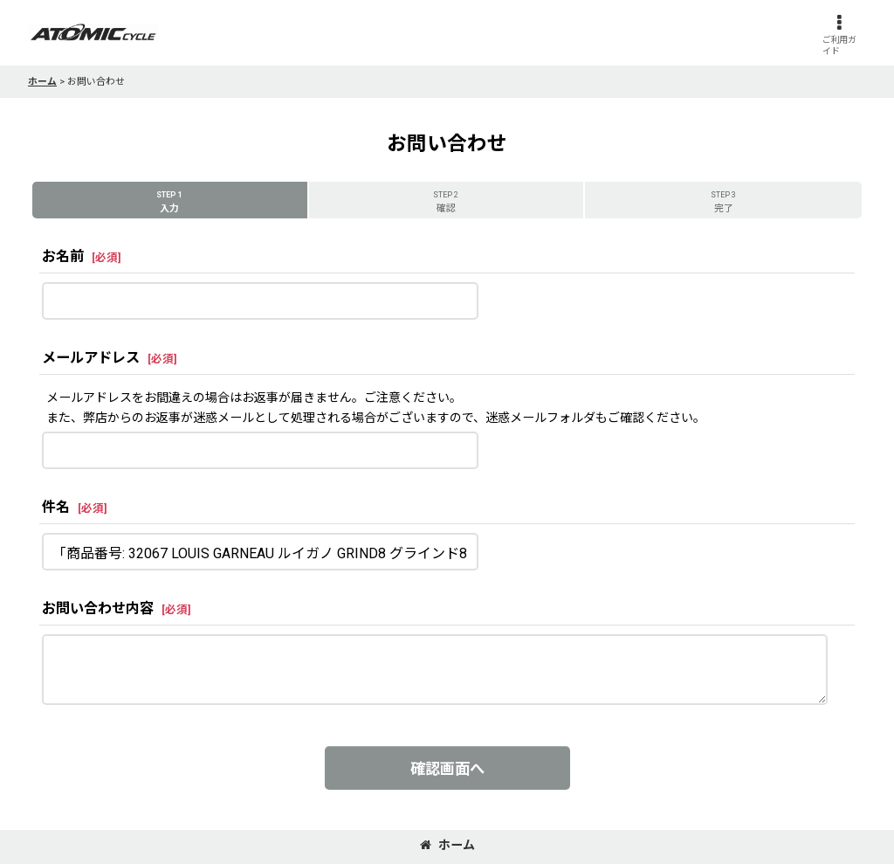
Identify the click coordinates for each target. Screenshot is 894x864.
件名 (56, 507)
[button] (839, 35)
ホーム (447, 845)
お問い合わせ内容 (98, 608)
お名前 (63, 256)
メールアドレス (91, 357)
